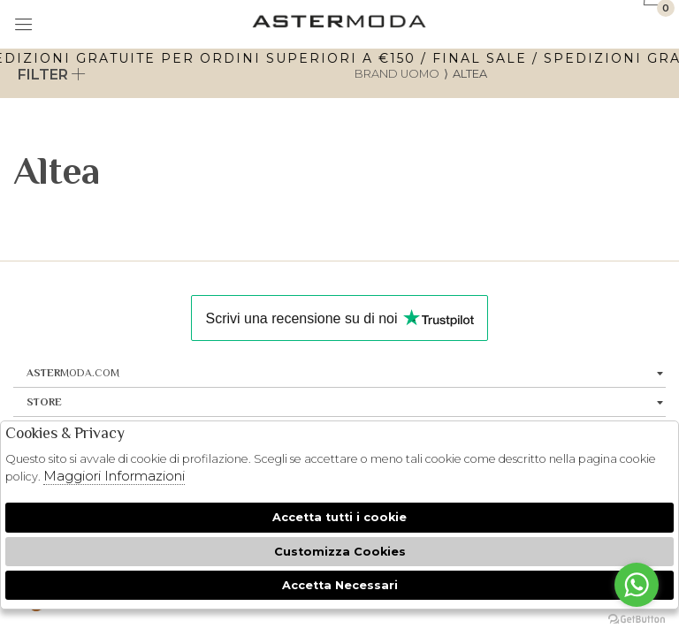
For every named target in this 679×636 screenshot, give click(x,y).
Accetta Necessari (340, 585)
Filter (52, 74)
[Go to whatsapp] (636, 585)
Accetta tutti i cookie (339, 517)
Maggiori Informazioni (114, 475)
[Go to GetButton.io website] (636, 618)
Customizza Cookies (340, 551)
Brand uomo (397, 73)
